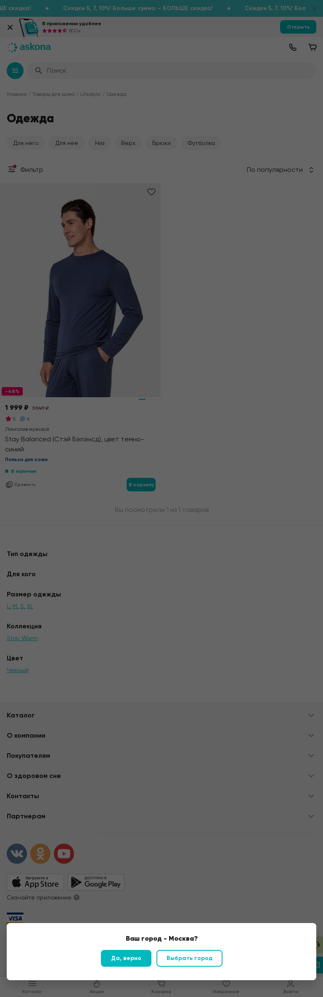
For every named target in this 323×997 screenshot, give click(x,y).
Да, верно (126, 958)
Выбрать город (189, 958)
